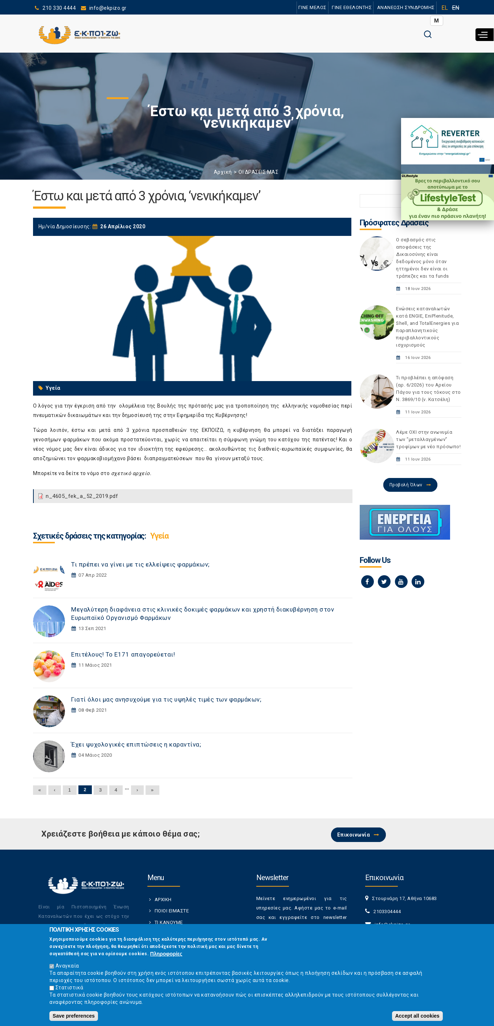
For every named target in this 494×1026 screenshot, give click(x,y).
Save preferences (74, 1016)
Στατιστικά (69, 987)
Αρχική (223, 172)
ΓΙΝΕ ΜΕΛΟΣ (312, 7)
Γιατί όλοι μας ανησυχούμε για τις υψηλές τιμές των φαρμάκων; (166, 699)
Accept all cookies (417, 1016)
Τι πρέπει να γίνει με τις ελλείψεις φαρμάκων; (140, 564)
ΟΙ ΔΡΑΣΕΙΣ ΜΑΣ (258, 172)
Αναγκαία (67, 966)
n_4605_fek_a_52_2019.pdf (82, 496)
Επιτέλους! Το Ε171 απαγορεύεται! (123, 654)
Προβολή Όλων (405, 484)
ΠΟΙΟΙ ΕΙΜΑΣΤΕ (172, 910)
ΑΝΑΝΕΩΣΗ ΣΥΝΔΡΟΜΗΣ (406, 7)
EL (444, 7)
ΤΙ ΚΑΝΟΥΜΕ (169, 922)
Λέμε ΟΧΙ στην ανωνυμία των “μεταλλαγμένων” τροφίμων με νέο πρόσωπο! (428, 439)
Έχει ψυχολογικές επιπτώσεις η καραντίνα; (136, 744)
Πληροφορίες (166, 954)
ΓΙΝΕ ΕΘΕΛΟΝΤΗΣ (352, 7)
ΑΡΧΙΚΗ (163, 899)
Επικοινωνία (353, 835)
